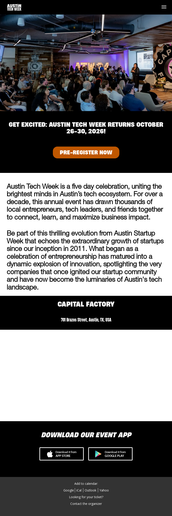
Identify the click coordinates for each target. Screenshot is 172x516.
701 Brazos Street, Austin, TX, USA (86, 320)
